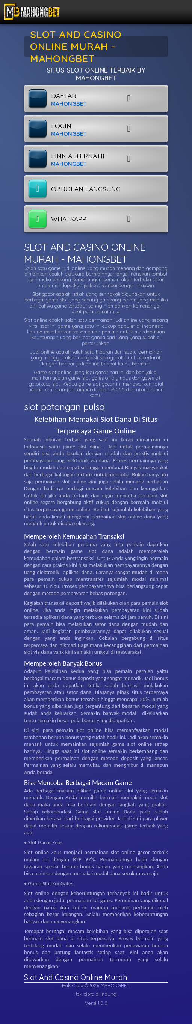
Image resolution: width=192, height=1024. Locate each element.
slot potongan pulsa (64, 406)
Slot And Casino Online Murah (75, 977)
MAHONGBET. (115, 985)
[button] (152, 98)
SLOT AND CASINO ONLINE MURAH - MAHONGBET (84, 253)
